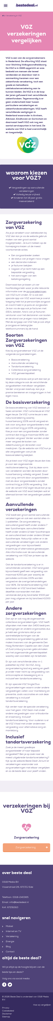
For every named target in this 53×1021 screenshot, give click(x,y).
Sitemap (6, 1016)
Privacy (5, 1007)
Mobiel (9, 926)
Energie (10, 941)
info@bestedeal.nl (19, 902)
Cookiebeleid (8, 1010)
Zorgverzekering (26, 837)
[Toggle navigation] (5, 5)
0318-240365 (21, 897)
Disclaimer (7, 1013)
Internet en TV (13, 931)
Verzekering (11, 16)
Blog (8, 946)
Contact (10, 951)
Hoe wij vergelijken (42, 1005)
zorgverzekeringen (36, 291)
